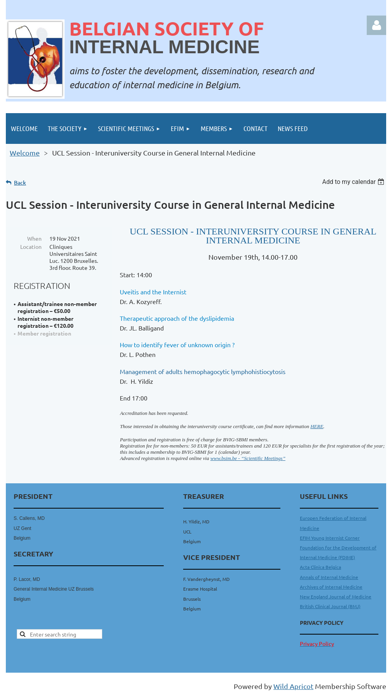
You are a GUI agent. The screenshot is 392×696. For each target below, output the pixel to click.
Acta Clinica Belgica (320, 567)
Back (20, 182)
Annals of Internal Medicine (329, 577)
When (34, 238)
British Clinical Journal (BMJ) (330, 606)
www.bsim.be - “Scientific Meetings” (247, 458)
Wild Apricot (293, 686)
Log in (376, 25)
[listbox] (354, 182)
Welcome (25, 153)
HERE (316, 426)
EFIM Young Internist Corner (330, 538)
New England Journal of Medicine (335, 596)
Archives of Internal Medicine (331, 587)
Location (31, 246)
